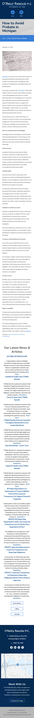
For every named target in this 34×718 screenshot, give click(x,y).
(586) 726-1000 (18, 643)
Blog (17, 609)
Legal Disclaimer (12, 712)
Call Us (12, 16)
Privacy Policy (23, 712)
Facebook (11, 647)
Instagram (19, 647)
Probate (4, 76)
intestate (21, 90)
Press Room (17, 603)
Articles (17, 614)
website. (28, 331)
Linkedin (15, 647)
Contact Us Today (17, 701)
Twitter (22, 647)
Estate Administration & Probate (16, 334)
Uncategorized (6, 336)
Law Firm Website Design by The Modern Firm (17, 714)
